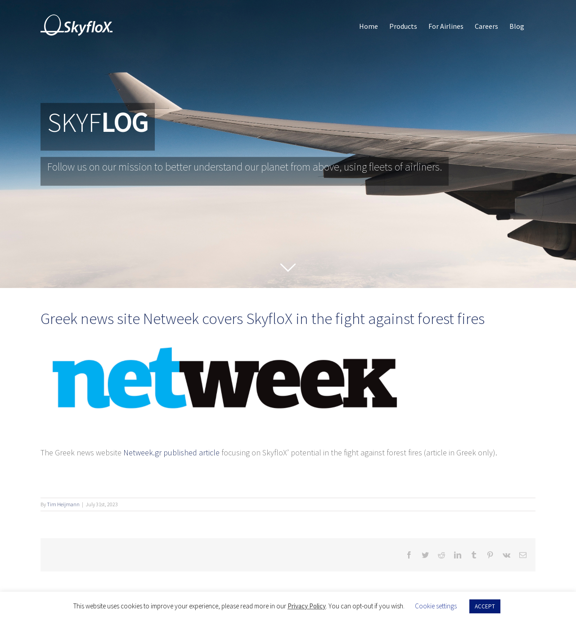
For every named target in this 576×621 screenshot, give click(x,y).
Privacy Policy (307, 606)
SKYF (97, 123)
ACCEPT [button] (485, 606)
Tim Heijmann (63, 504)
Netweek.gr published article (171, 452)
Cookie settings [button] (436, 606)
